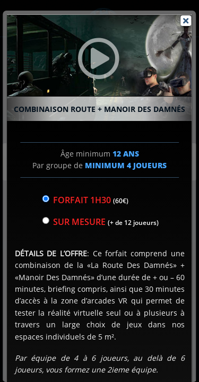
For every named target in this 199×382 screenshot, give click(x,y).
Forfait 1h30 (90, 200)
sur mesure (106, 222)
